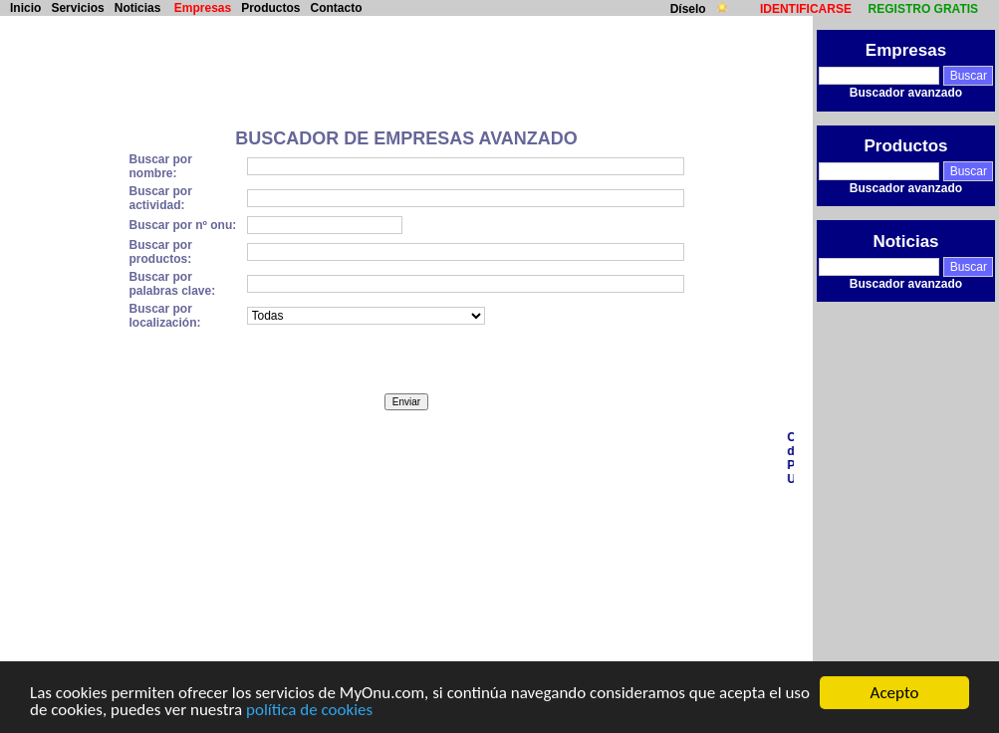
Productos (270, 8)
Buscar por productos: (159, 252)
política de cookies (309, 710)
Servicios (77, 8)
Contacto (337, 8)
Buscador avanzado (906, 93)
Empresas (202, 8)
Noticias (138, 8)
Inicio (25, 8)
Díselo (689, 9)
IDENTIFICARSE (806, 9)
